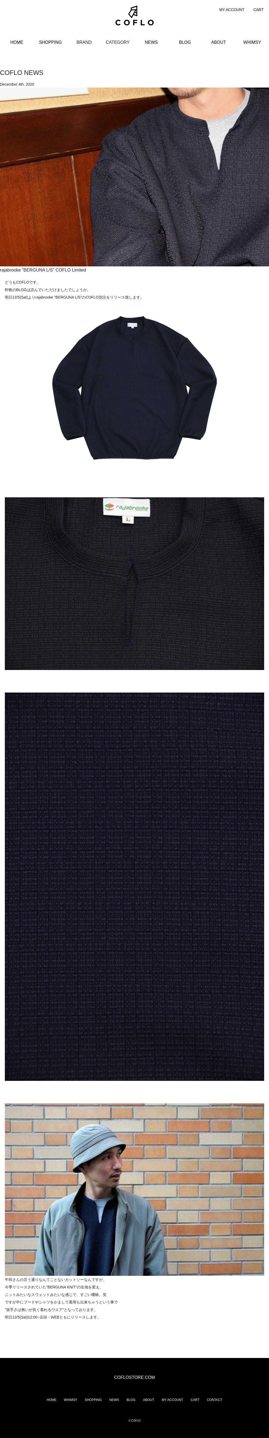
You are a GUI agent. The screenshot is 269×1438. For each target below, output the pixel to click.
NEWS (151, 42)
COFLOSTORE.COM (134, 1377)
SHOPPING (50, 42)
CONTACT (214, 1400)
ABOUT (218, 42)
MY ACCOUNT (231, 10)
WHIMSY (252, 42)
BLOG (185, 42)
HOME (16, 42)
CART (258, 10)
